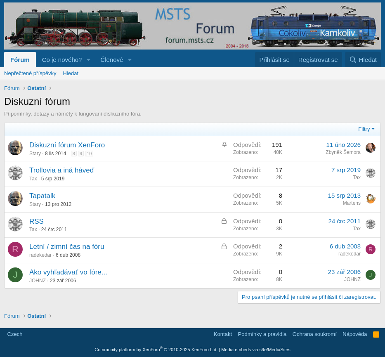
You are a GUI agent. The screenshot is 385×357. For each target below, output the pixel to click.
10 (89, 153)
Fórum (20, 59)
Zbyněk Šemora (343, 152)
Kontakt (223, 334)
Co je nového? (62, 59)
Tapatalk (42, 196)
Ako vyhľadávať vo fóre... (68, 272)
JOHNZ (37, 281)
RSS (36, 221)
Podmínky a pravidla (262, 334)
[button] (88, 59)
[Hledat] (363, 59)
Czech (14, 334)
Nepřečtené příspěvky (30, 73)
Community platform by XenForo (155, 349)
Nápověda (354, 334)
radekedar (40, 255)
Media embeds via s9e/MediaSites (256, 349)
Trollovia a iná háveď (61, 170)
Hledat (70, 73)
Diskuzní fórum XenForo (67, 145)
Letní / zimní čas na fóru (66, 247)
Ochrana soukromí (315, 334)
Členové (111, 59)
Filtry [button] (364, 129)
